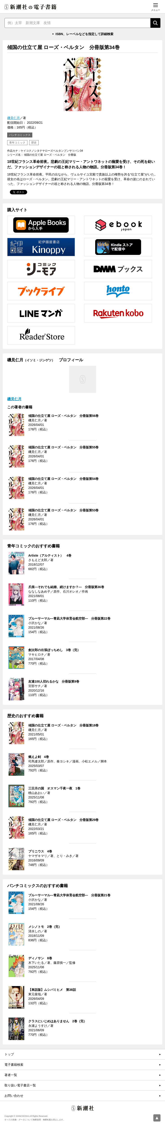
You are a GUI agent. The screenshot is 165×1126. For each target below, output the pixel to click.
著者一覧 (10, 1075)
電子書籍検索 (13, 1064)
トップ (9, 1054)
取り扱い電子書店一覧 (20, 1085)
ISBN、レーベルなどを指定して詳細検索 (84, 34)
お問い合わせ (13, 1095)
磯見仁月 (13, 118)
